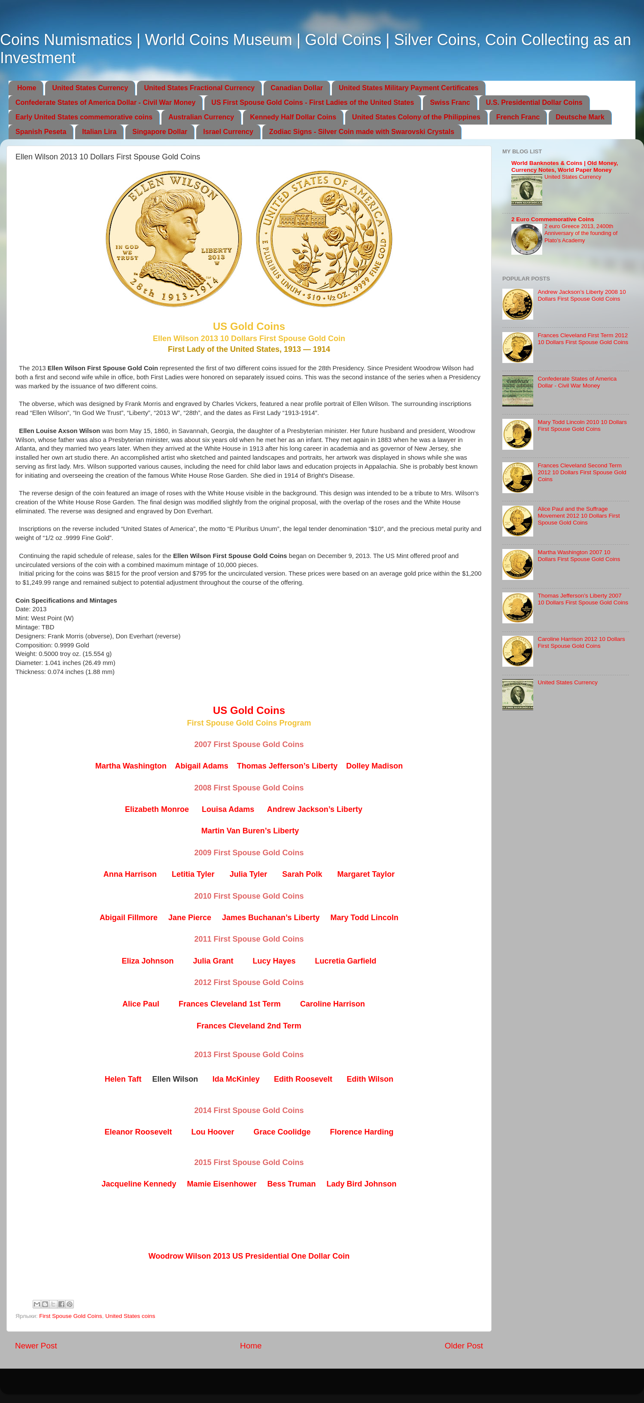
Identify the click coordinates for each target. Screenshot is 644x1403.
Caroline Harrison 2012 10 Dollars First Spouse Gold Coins (581, 642)
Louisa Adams (228, 809)
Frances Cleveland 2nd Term (249, 1026)
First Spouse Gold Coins (70, 1316)
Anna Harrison (130, 874)
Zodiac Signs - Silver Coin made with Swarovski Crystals (361, 131)
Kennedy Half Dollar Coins (293, 117)
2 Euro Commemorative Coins (552, 219)
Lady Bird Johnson (362, 1184)
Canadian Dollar (296, 88)
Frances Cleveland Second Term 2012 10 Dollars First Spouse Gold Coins (582, 472)
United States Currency (90, 88)
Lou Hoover (212, 1132)
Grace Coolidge (282, 1132)
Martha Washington (131, 766)
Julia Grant (213, 961)
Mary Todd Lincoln (364, 917)
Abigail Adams (201, 766)
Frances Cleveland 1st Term (230, 1004)
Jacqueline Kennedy (138, 1184)
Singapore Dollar (159, 131)
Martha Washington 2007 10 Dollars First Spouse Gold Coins (579, 555)
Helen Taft (123, 1079)
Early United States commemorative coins (83, 117)
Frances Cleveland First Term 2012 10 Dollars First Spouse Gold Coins (583, 338)
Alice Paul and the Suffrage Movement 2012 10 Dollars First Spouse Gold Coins (579, 516)
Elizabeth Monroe (157, 809)
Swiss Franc (450, 102)
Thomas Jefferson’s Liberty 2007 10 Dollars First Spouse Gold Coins (583, 599)
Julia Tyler (248, 874)
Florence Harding (362, 1132)
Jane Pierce (189, 917)
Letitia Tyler (193, 874)
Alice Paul (140, 1004)
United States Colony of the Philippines (416, 117)
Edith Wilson (369, 1079)
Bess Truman (291, 1184)
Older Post (464, 1345)
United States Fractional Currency (199, 88)
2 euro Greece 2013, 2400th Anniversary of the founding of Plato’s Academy (580, 233)
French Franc (518, 117)
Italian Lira (99, 131)
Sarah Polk (302, 874)
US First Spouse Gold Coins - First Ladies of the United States (312, 102)
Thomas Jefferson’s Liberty (287, 766)
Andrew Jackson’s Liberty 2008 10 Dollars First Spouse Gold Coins (582, 295)
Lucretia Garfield (346, 961)
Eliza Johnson (147, 961)
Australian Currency (201, 117)
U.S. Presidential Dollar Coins (534, 102)
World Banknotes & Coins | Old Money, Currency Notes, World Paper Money (564, 166)
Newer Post (36, 1345)
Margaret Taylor (366, 874)
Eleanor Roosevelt (138, 1132)
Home (26, 88)
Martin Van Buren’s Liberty (250, 831)
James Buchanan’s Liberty (270, 917)
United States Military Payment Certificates (408, 88)
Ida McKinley (236, 1079)
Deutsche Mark (580, 117)
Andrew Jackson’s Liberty (314, 809)
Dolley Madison (374, 766)
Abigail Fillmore (129, 917)
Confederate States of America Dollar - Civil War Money (105, 102)
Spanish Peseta (40, 131)
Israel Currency (228, 131)
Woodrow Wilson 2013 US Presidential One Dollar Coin (249, 1256)
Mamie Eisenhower (221, 1184)
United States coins (130, 1316)
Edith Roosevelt (303, 1079)
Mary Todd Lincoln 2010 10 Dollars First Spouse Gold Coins (582, 425)
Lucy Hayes (273, 961)
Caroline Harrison (332, 1004)
